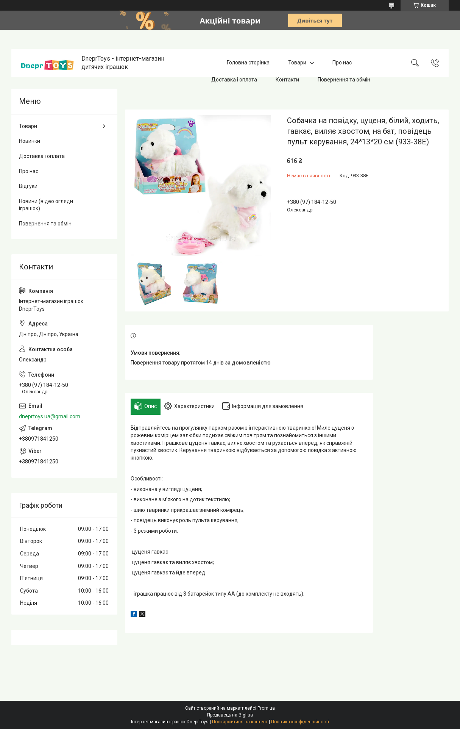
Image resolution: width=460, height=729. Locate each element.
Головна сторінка (248, 63)
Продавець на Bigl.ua (230, 715)
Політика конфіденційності (300, 721)
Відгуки (28, 186)
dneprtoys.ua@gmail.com (49, 416)
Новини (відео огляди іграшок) (46, 205)
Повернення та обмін (344, 80)
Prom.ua (266, 708)
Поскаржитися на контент (240, 721)
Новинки (29, 141)
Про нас (342, 63)
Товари (297, 63)
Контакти (287, 80)
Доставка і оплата (234, 80)
